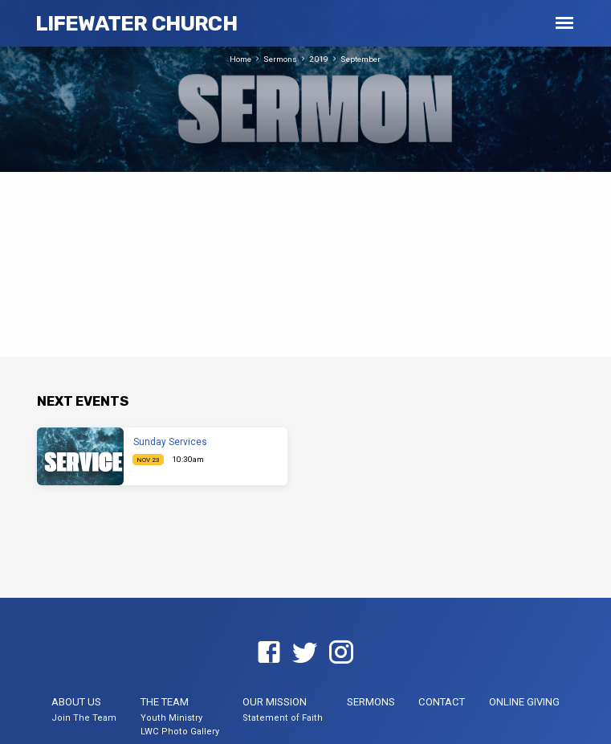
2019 (318, 59)
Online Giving (524, 702)
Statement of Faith (282, 718)
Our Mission (274, 702)
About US (76, 702)
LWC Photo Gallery (180, 731)
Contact (441, 702)
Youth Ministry (171, 718)
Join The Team (83, 718)
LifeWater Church (136, 23)
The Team (165, 702)
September (360, 59)
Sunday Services (170, 442)
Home (240, 59)
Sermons (280, 59)
